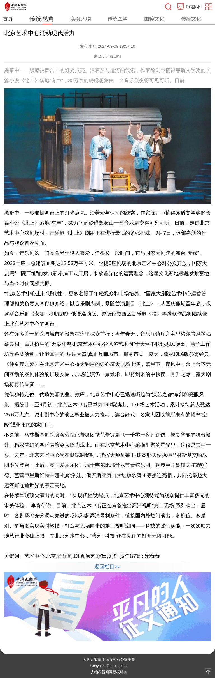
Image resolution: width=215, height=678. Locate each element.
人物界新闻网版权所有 (109, 672)
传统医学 (118, 19)
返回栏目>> (107, 566)
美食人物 (81, 19)
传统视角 (41, 18)
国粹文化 (154, 19)
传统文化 (191, 19)
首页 (8, 19)
